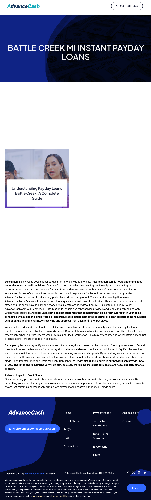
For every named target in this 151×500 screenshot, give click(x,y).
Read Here (64, 496)
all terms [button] (54, 496)
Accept (136, 488)
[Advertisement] (75, 119)
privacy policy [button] (39, 496)
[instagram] (139, 472)
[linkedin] (145, 472)
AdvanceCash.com (34, 473)
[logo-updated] (24, 5)
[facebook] (128, 472)
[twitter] (133, 472)
